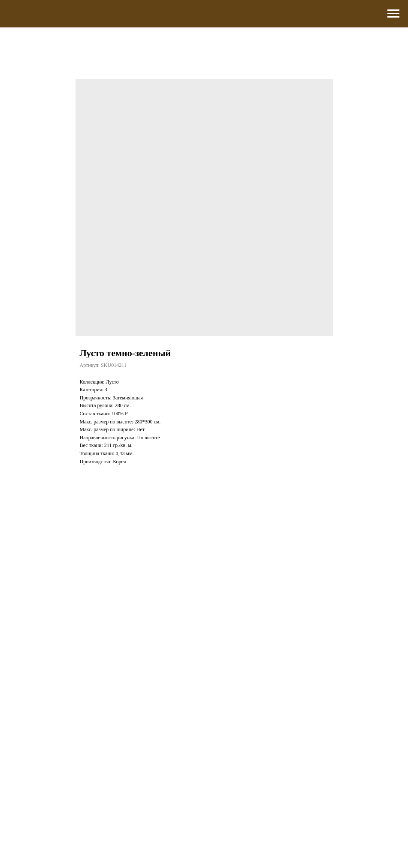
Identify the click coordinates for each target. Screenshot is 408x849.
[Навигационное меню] (393, 13)
